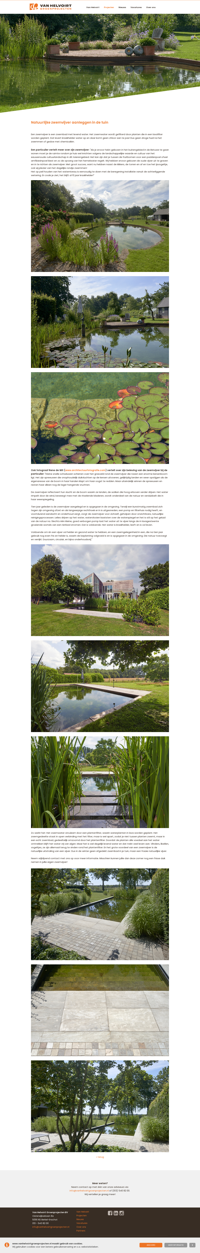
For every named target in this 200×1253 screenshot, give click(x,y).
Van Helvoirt (92, 7)
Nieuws (122, 7)
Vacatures (136, 7)
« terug (100, 1157)
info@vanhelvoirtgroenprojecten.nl (89, 1190)
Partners (80, 1230)
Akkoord (151, 1245)
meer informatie (176, 1245)
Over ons (150, 7)
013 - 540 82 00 (40, 1223)
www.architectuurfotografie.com (85, 470)
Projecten (109, 7)
